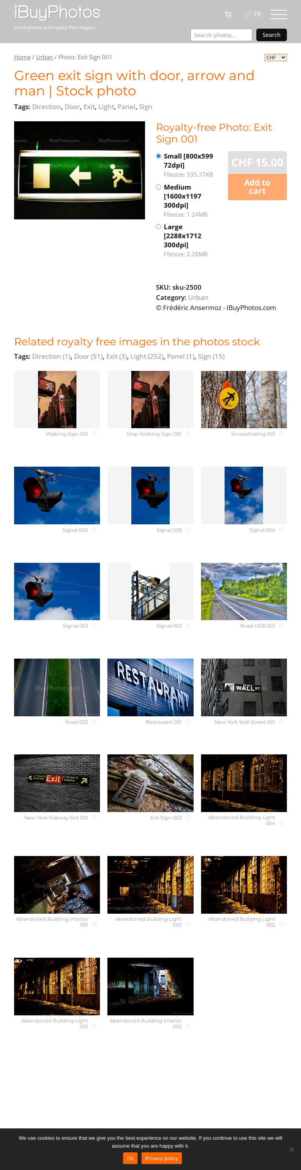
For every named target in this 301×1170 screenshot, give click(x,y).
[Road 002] (57, 687)
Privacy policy (161, 1158)
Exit (116, 356)
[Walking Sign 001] (57, 400)
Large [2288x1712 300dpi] (192, 240)
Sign (211, 356)
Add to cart (257, 186)
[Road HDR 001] (244, 592)
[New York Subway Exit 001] (57, 783)
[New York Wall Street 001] (244, 687)
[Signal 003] (57, 592)
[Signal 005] (150, 495)
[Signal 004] (244, 495)
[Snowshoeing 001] (244, 400)
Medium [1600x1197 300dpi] (192, 201)
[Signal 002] (150, 592)
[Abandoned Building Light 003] (150, 885)
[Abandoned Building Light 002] (244, 885)
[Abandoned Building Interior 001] (57, 885)
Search (272, 34)
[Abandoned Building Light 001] (57, 986)
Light (147, 356)
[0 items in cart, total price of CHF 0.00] (228, 14)
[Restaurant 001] (150, 687)
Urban (44, 57)
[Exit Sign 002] (150, 783)
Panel (180, 356)
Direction (51, 356)
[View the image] (79, 170)
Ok (130, 1158)
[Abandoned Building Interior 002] (150, 986)
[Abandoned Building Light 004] (244, 783)
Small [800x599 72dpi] (192, 165)
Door (88, 356)
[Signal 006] (57, 495)
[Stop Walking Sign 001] (150, 400)
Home (22, 57)
